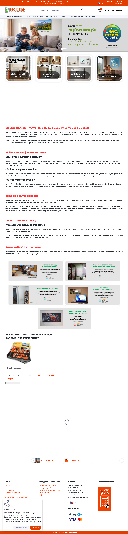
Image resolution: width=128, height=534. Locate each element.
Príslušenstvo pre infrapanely (56, 17)
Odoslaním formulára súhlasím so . (32, 377)
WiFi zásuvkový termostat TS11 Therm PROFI (109, 426)
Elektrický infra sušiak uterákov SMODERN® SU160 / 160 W (16, 426)
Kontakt (62, 3)
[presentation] (6, 421)
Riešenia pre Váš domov (14, 17)
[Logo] (15, 10)
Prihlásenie (109, 1)
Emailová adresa (14, 368)
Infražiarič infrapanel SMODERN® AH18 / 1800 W (49, 426)
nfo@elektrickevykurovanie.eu (78, 497)
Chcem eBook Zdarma (13, 383)
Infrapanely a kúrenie (34, 17)
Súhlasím (35, 528)
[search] (81, 11)
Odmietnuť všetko (21, 528)
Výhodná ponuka (77, 17)
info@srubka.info (78, 495)
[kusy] (11, 444)
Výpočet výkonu (90, 17)
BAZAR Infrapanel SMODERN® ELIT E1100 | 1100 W (79, 426)
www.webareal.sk (71, 532)
